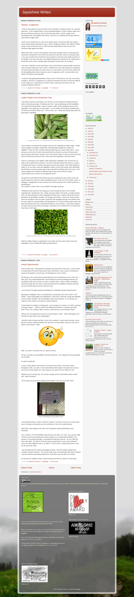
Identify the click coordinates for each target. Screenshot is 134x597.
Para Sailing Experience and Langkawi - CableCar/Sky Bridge (103, 279)
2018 (89, 145)
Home (51, 468)
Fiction (88, 207)
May (90, 161)
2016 (89, 150)
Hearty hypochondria (29, 264)
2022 (89, 134)
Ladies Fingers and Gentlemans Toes (36, 98)
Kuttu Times (89, 212)
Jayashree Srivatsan (100, 23)
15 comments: (54, 461)
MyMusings (89, 214)
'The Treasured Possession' (33, 537)
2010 (89, 194)
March (91, 163)
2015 (89, 181)
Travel (87, 219)
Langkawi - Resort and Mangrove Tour (101, 345)
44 (90, 39)
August (91, 158)
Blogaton (88, 202)
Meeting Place (98, 265)
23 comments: (53, 254)
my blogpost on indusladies (49, 543)
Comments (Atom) (35, 472)
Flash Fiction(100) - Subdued (94, 228)
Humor (88, 209)
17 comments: (54, 88)
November (92, 155)
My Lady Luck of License (93, 319)
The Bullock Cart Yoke (101, 238)
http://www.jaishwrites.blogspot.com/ (40, 483)
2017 (89, 147)
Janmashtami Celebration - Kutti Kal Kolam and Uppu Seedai (102, 305)
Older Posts (76, 468)
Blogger (78, 589)
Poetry (88, 217)
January (92, 177)
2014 (89, 183)
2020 (89, 139)
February (92, 166)
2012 (89, 189)
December (92, 152)
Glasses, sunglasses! (30, 25)
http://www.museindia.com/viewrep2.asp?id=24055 (36, 523)
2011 (89, 191)
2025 (89, 131)
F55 (87, 204)
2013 (89, 186)
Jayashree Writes (36, 12)
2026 (89, 128)
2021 (89, 136)
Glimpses (88, 293)
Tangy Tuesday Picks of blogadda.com (35, 545)
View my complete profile (99, 26)
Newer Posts (26, 468)
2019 (89, 142)
